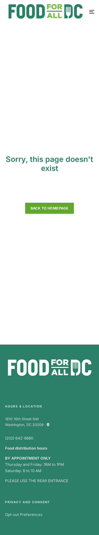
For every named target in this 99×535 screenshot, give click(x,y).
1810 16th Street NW (22, 419)
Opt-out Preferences (23, 514)
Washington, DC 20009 (29, 424)
